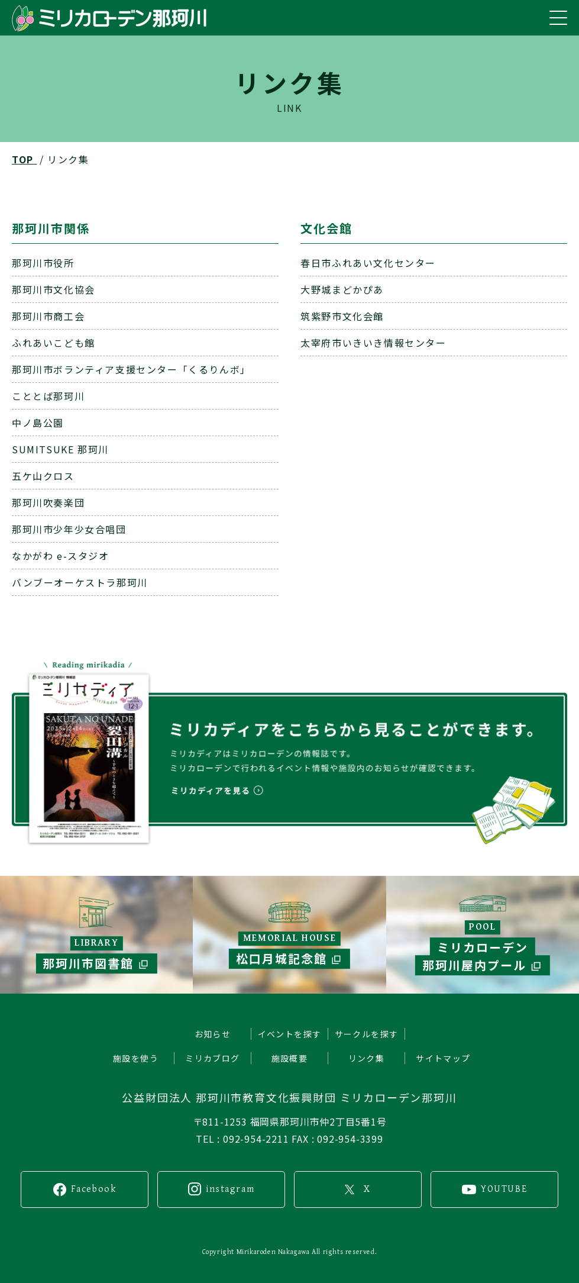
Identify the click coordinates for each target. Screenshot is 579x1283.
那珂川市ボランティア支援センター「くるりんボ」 (131, 369)
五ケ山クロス (43, 476)
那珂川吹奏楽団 (48, 502)
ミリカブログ (212, 1058)
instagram (230, 1189)
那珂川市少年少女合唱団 (69, 529)
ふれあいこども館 (53, 343)
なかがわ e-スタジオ (60, 556)
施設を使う (136, 1058)
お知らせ (213, 1034)
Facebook (94, 1189)
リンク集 (366, 1058)
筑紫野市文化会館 (342, 316)
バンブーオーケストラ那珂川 (80, 582)
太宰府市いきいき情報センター (373, 343)
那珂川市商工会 (48, 316)
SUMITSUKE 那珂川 (60, 449)
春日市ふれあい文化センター (368, 263)
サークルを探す (367, 1034)
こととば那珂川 (48, 396)
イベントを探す (290, 1034)
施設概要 (289, 1058)
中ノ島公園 (38, 422)
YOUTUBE (504, 1189)
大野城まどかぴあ (342, 289)
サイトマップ (443, 1058)
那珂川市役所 (43, 263)
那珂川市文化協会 (53, 289)
